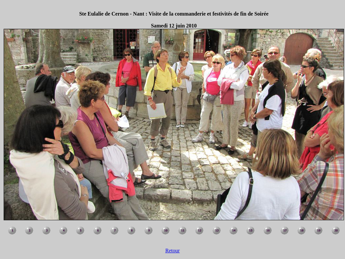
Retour (172, 250)
